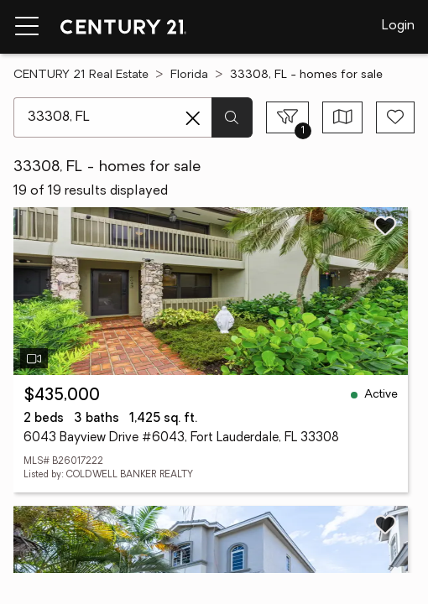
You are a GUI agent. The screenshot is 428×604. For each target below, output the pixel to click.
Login (398, 26)
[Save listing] (385, 226)
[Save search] (395, 117)
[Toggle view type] (342, 117)
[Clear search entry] (193, 118)
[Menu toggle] (26, 26)
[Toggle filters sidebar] (287, 117)
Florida (189, 75)
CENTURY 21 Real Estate (81, 75)
